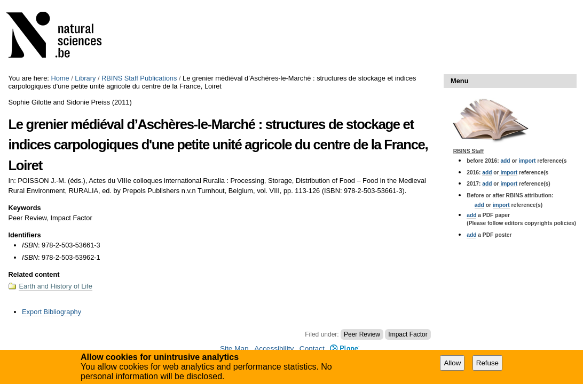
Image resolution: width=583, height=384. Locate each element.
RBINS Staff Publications (139, 78)
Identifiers (24, 235)
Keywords (24, 208)
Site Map (234, 349)
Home (60, 78)
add (505, 161)
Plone (344, 349)
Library (85, 78)
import (526, 161)
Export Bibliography (51, 312)
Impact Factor (407, 334)
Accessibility (274, 349)
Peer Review (362, 334)
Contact (312, 349)
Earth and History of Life (55, 286)
